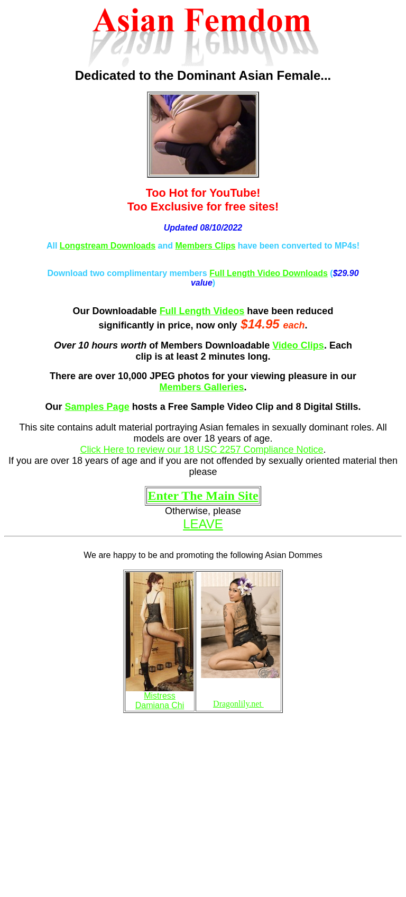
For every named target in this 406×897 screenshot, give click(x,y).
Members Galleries (201, 387)
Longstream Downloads (107, 245)
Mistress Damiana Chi (159, 700)
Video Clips (298, 345)
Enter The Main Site (202, 495)
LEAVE (203, 524)
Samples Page (97, 406)
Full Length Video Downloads (268, 273)
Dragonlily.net (238, 703)
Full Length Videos (202, 311)
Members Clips (206, 245)
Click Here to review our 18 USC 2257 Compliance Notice (201, 449)
